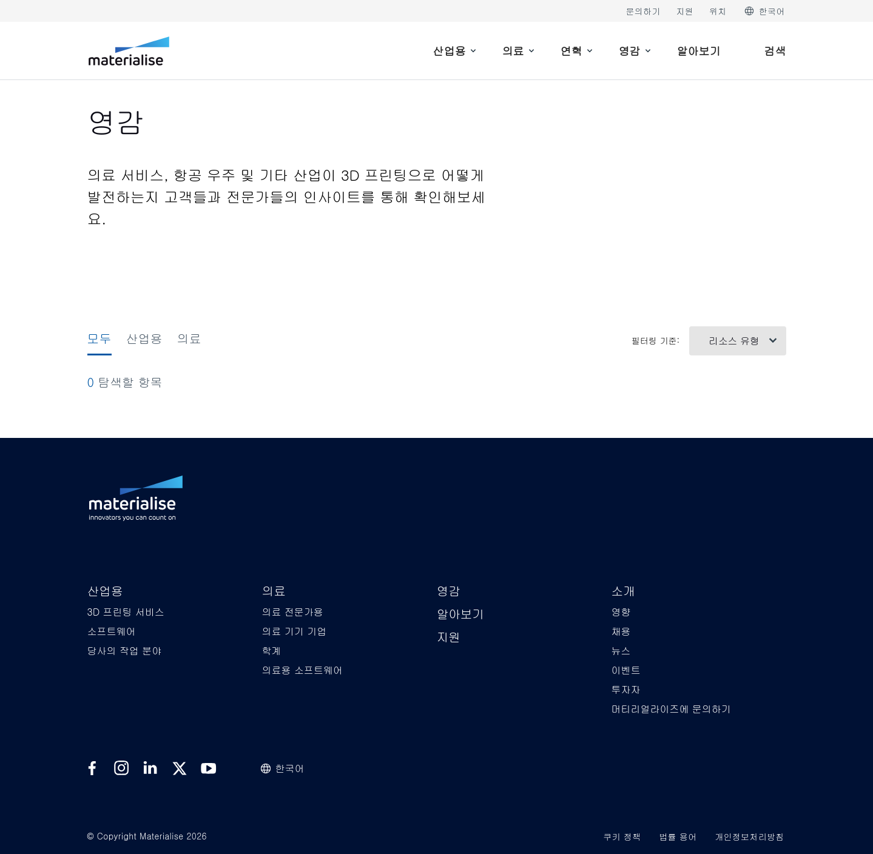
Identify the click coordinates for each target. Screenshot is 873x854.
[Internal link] (128, 51)
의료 (189, 338)
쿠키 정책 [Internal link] (622, 836)
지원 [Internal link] (685, 11)
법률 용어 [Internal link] (677, 836)
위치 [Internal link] (718, 11)
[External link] (92, 768)
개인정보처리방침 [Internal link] (749, 836)
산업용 (144, 338)
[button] (105, 592)
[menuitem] (455, 50)
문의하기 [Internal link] (642, 11)
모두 (99, 338)
